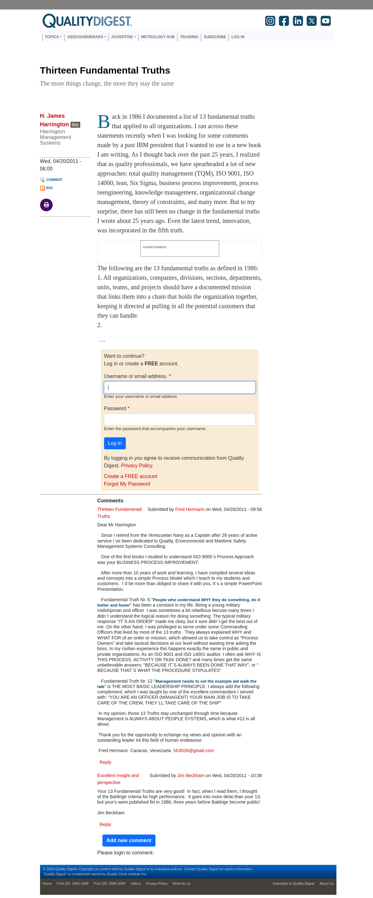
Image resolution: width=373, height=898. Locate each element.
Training (189, 37)
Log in (237, 37)
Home (47, 883)
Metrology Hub (158, 37)
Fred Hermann (190, 509)
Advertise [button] (122, 37)
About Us (326, 883)
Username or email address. (135, 376)
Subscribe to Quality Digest (294, 883)
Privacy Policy (136, 465)
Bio (75, 124)
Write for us (181, 883)
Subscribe (215, 37)
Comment (54, 180)
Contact (190, 869)
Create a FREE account (130, 476)
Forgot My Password (127, 484)
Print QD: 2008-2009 (109, 883)
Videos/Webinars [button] (85, 37)
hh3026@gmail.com (193, 750)
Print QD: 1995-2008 (73, 883)
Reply (105, 762)
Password (115, 408)
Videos (136, 883)
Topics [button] (52, 37)
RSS (49, 188)
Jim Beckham (190, 775)
